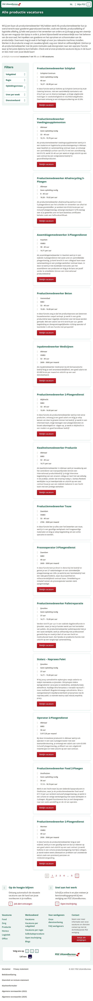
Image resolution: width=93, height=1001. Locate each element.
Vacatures (29, 919)
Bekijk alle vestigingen (81, 938)
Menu (89, 4)
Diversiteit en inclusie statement (15, 980)
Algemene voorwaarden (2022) (14, 991)
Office (5, 938)
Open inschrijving (69, 903)
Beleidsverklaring (9, 974)
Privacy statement (20, 969)
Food (4, 919)
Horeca (5, 931)
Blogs (27, 941)
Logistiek (6, 934)
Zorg (4, 923)
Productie (6, 927)
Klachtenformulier (9, 985)
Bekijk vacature (46, 105)
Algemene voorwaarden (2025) (14, 997)
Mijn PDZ (81, 4)
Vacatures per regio (34, 930)
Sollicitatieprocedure (34, 933)
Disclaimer (6, 969)
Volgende (77, 876)
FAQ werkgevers (56, 926)
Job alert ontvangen (23, 903)
